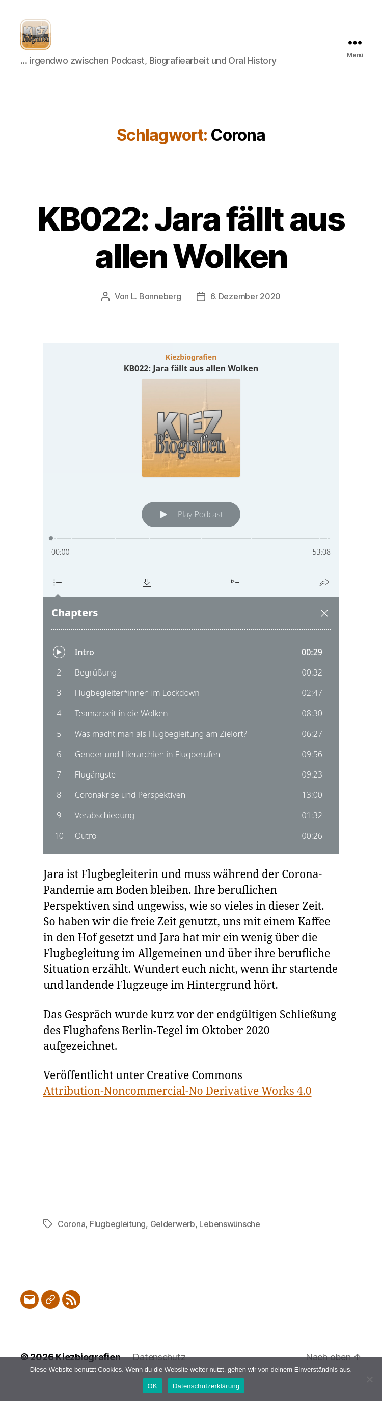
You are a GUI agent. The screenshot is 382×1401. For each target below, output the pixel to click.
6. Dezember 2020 (245, 312)
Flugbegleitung (118, 1239)
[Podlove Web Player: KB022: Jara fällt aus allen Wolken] (191, 614)
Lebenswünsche (229, 1239)
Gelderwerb (172, 1239)
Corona (71, 1239)
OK (152, 1386)
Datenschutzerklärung (206, 1386)
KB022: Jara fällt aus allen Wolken (190, 252)
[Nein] (369, 1379)
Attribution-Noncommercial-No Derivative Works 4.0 (177, 1107)
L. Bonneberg (156, 312)
